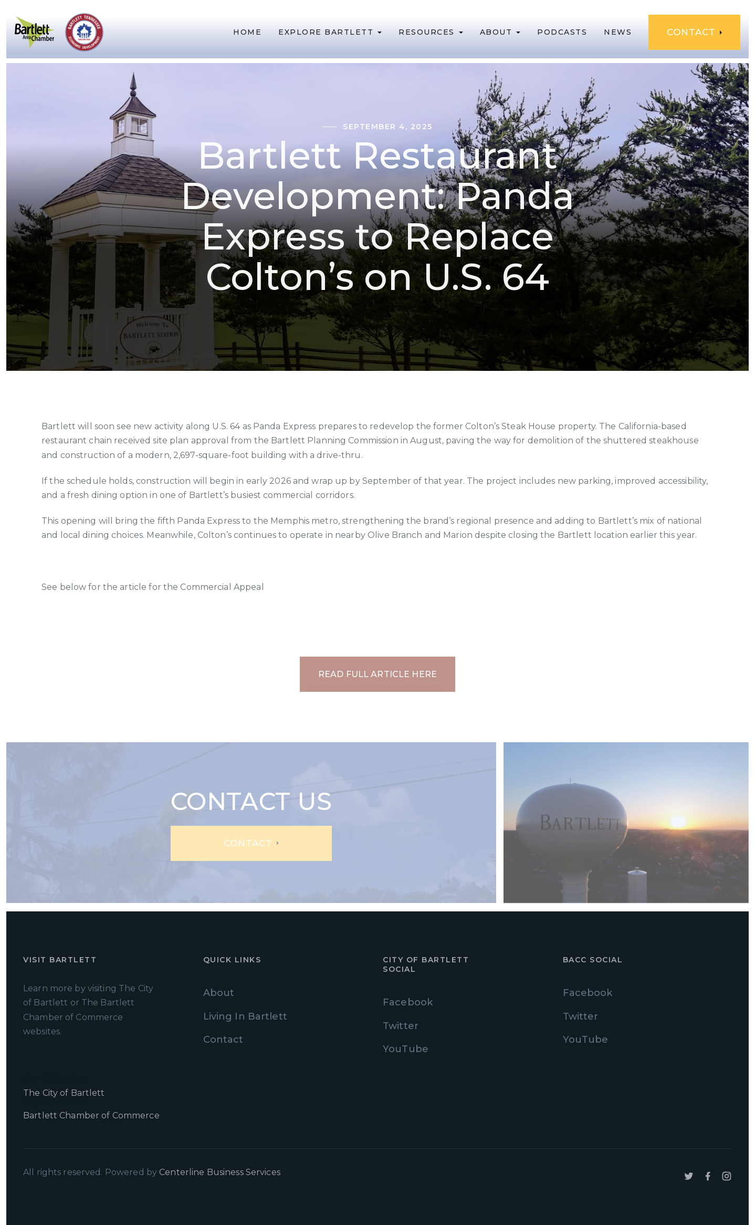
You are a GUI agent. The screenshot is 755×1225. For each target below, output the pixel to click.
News (618, 32)
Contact (223, 1039)
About (219, 993)
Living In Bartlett (245, 1016)
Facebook (408, 1002)
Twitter (400, 1026)
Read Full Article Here (377, 674)
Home (247, 32)
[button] (330, 32)
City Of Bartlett (108, 1087)
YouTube (405, 1049)
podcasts (562, 32)
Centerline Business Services (219, 1172)
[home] (34, 32)
